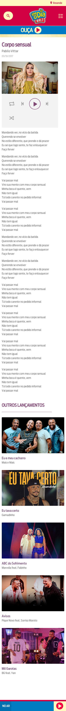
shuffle (12, 126)
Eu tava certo (10, 510)
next (47, 112)
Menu (60, 16)
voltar (21, 112)
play (34, 112)
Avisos (6, 616)
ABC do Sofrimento (14, 563)
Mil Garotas (9, 668)
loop (12, 112)
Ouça (27, 30)
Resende (57, 2)
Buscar (8, 15)
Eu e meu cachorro (13, 458)
